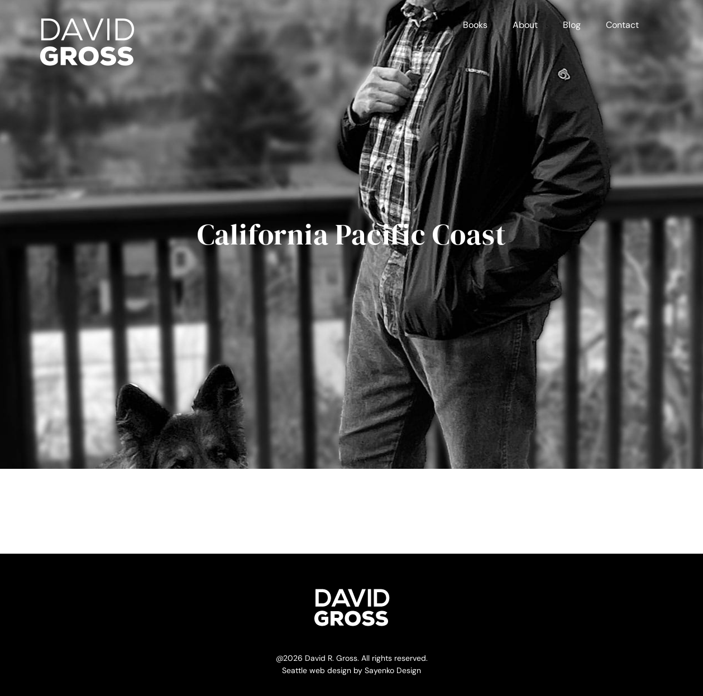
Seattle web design (316, 670)
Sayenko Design (393, 670)
